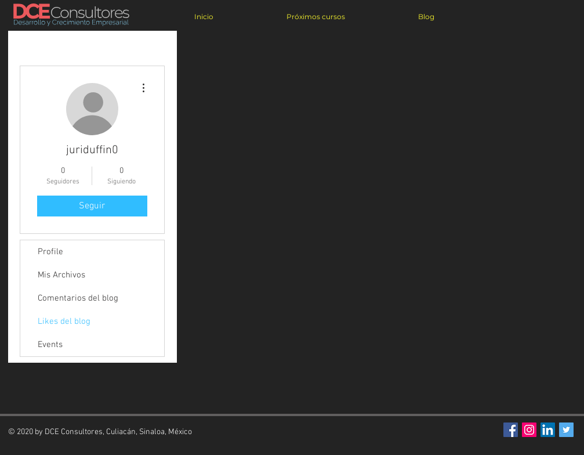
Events (50, 345)
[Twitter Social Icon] (566, 430)
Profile (50, 252)
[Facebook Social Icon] (510, 430)
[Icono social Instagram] (529, 430)
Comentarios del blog (78, 298)
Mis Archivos (61, 275)
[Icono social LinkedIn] (548, 430)
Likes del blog (64, 321)
